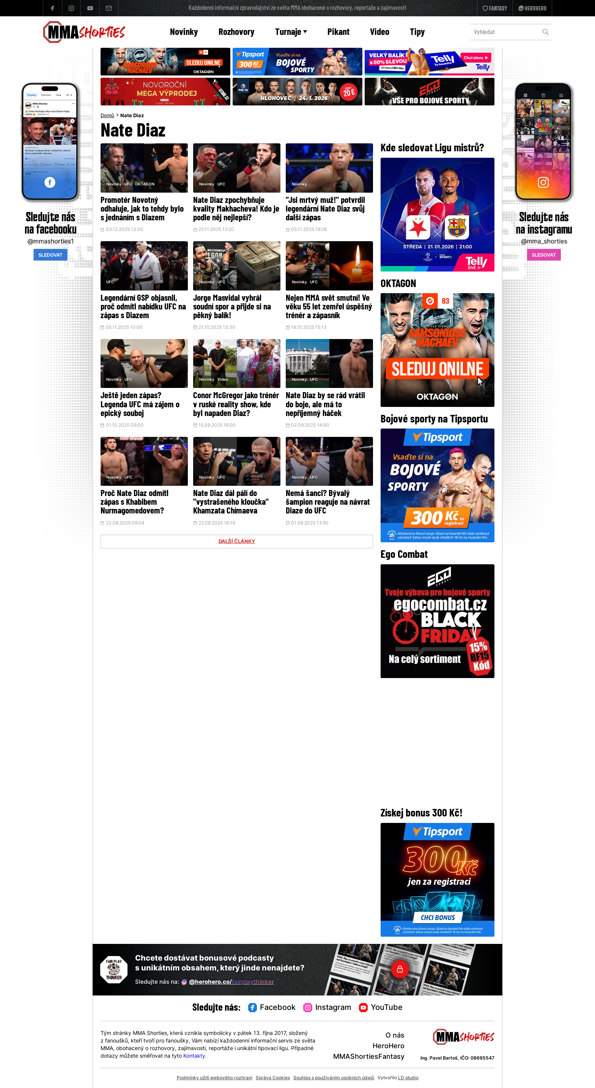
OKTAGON (144, 184)
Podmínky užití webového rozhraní (214, 1078)
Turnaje (291, 32)
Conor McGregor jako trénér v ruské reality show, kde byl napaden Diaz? (236, 405)
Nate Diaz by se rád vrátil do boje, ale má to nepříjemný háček (325, 405)
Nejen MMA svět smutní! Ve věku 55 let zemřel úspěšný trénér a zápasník (329, 307)
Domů (107, 116)
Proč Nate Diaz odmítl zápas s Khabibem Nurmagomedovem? (134, 503)
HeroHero (389, 1046)
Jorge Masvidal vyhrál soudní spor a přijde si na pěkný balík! (232, 307)
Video (379, 32)
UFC (128, 184)
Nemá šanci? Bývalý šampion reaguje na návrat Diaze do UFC (328, 503)
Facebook (272, 1008)
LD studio (408, 1078)
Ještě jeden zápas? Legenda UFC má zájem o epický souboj (140, 405)
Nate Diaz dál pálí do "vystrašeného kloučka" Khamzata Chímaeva (231, 503)
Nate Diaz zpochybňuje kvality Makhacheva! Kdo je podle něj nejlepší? (236, 209)
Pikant (338, 32)
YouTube (381, 1008)
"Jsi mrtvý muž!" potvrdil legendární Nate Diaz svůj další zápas (325, 209)
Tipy (417, 32)
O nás (395, 1035)
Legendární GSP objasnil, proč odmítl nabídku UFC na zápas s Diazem (143, 307)
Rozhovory (237, 32)
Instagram (327, 1008)
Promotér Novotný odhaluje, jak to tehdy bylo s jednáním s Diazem (142, 209)
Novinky (184, 32)
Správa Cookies (273, 1078)
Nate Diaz (132, 116)
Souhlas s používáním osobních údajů (333, 1078)
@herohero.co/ (227, 982)
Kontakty (194, 1056)
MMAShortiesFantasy (369, 1057)
